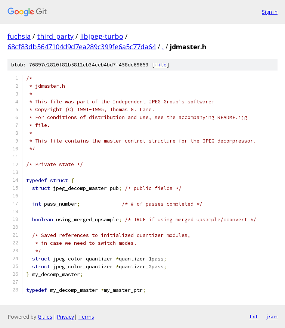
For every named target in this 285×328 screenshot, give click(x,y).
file (161, 65)
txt (253, 316)
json (272, 316)
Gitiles (45, 316)
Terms (86, 316)
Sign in (270, 11)
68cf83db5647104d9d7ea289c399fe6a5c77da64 (81, 46)
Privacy (65, 316)
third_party (55, 36)
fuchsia (19, 36)
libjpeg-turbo (101, 36)
